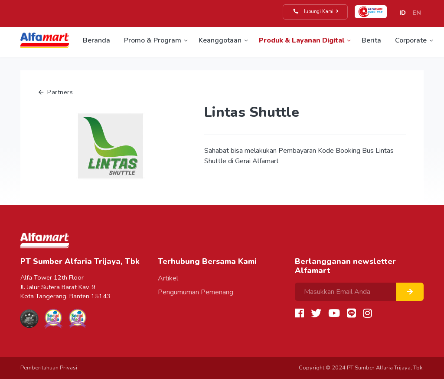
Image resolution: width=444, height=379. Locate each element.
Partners (56, 92)
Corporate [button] (411, 40)
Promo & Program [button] (152, 40)
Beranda (96, 40)
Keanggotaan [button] (220, 40)
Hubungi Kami (316, 11)
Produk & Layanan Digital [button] (301, 40)
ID (402, 12)
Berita (371, 40)
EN (416, 12)
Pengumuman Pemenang (195, 292)
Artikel (168, 278)
